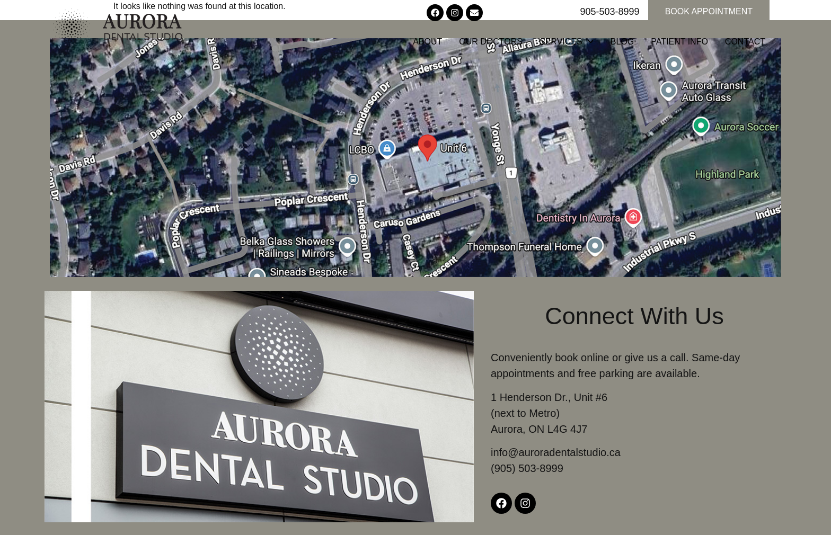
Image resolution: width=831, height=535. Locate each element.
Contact (745, 41)
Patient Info (679, 41)
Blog (622, 41)
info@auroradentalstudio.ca (556, 452)
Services (567, 41)
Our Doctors (491, 41)
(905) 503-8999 (527, 468)
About (427, 41)
